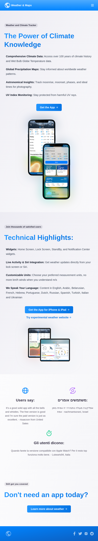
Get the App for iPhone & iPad (49, 309)
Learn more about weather (49, 509)
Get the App (49, 107)
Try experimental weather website (49, 317)
